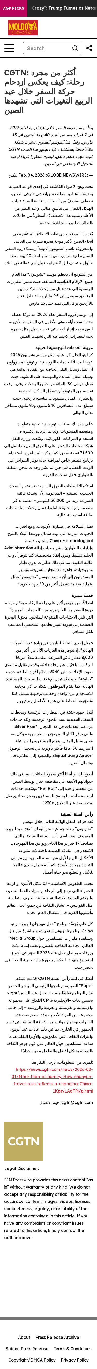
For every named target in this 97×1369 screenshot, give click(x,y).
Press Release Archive (57, 1337)
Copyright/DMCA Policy (32, 1360)
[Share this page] (89, 48)
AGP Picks (13, 8)
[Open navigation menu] (9, 48)
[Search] (46, 48)
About (24, 1337)
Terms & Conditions (72, 1348)
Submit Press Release (27, 1348)
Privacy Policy (75, 1360)
